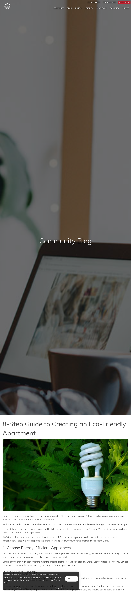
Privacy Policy (60, 588)
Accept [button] (71, 578)
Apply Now (124, 2)
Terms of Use (22, 588)
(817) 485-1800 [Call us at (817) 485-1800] (94, 2)
